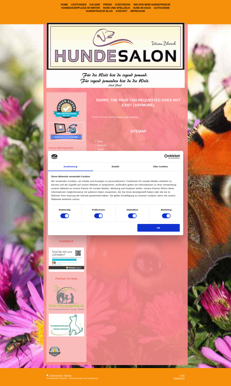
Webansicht (179, 378)
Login (182, 375)
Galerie (100, 149)
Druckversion (54, 375)
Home (99, 141)
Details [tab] (115, 166)
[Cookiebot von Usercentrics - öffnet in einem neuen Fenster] (166, 156)
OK (158, 228)
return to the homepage (128, 117)
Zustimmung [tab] (70, 166)
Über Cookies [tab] (160, 166)
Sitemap (67, 375)
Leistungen (102, 145)
